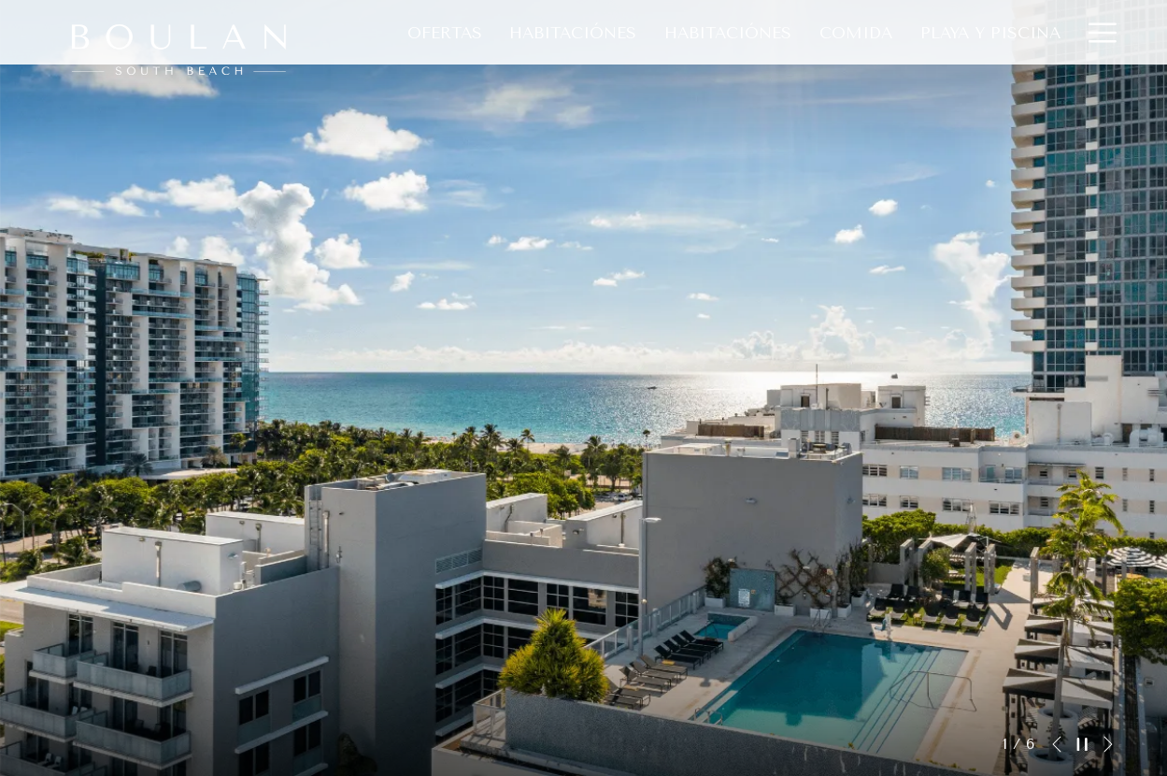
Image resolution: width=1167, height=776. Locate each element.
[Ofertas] (444, 32)
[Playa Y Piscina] (990, 32)
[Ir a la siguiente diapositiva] (1108, 744)
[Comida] (855, 32)
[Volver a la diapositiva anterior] (1056, 744)
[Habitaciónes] (573, 32)
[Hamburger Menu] (1095, 32)
